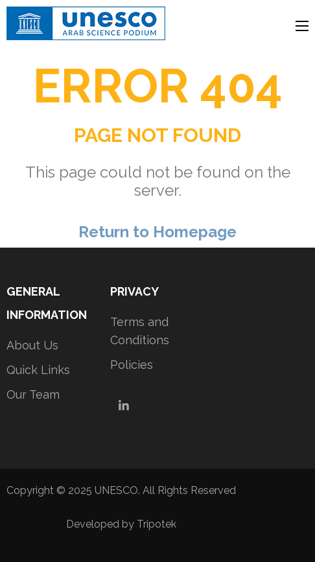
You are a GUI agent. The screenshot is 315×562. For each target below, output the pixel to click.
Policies (131, 364)
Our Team (33, 394)
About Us (32, 345)
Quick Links (38, 370)
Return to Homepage (157, 231)
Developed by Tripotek (121, 524)
